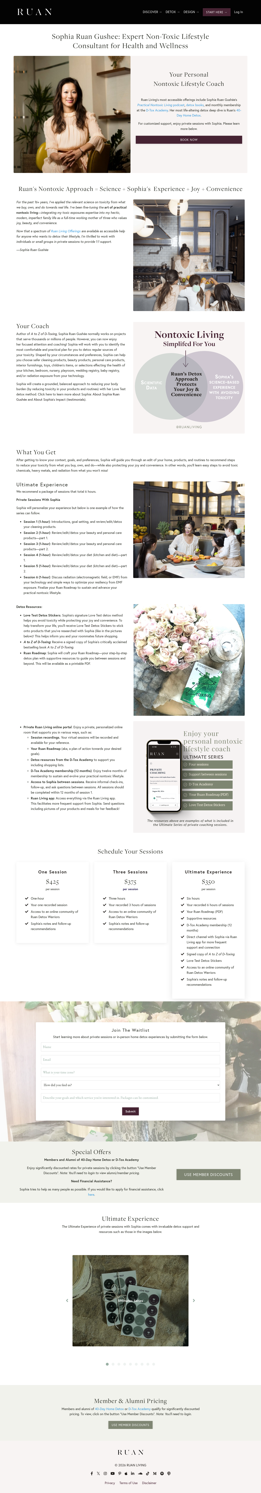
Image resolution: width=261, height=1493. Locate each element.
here (91, 1195)
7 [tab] (142, 1365)
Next (194, 1302)
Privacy (110, 1484)
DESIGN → (191, 12)
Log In (238, 12)
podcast (161, 106)
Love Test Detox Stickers (94, 626)
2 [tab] (113, 1365)
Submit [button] (130, 1112)
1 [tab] (107, 1365)
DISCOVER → (152, 12)
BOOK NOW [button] (189, 140)
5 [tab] (130, 1365)
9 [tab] (154, 1365)
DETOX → (172, 12)
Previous (67, 1302)
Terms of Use (128, 1484)
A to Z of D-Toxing (44, 334)
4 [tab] (125, 1365)
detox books (195, 106)
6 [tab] (136, 1365)
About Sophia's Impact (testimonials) (60, 400)
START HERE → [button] (216, 12)
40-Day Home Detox (109, 1410)
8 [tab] (148, 1365)
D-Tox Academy (157, 111)
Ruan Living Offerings (65, 232)
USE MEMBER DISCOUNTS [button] (208, 1175)
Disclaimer (149, 1484)
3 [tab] (119, 1365)
